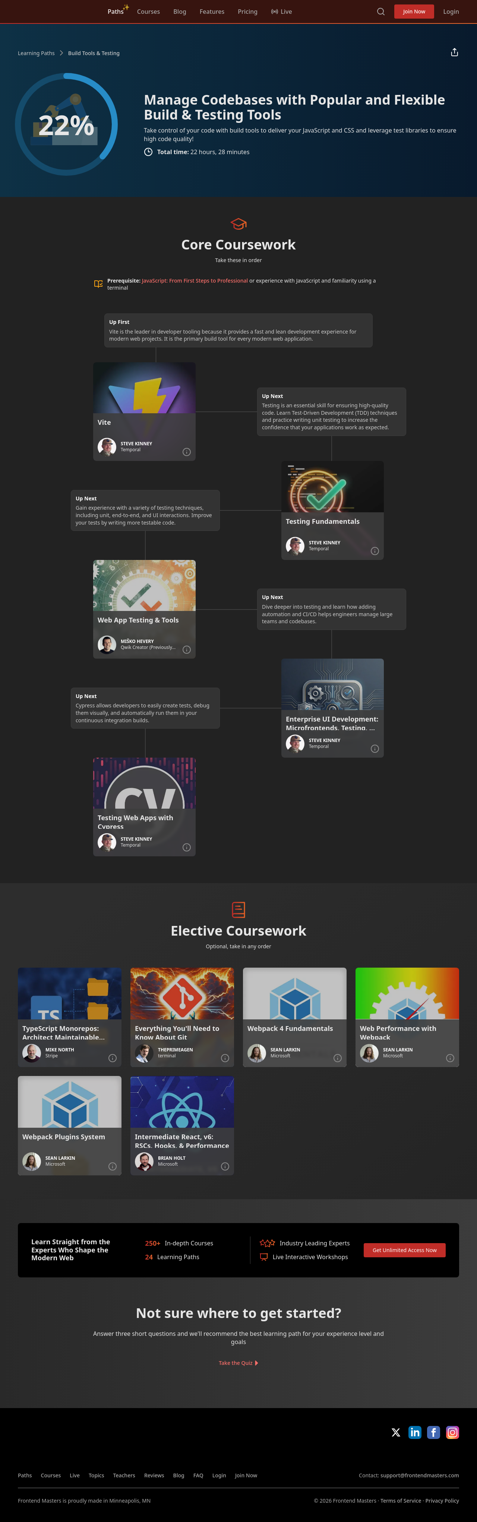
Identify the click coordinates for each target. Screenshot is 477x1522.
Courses (148, 11)
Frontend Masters (56, 10)
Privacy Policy (442, 1500)
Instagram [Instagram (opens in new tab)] (452, 1432)
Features (212, 11)
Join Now (414, 11)
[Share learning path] (454, 53)
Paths (116, 11)
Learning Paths (36, 53)
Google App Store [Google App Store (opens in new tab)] (434, 1455)
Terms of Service (400, 1500)
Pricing (248, 11)
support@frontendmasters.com (419, 1475)
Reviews (154, 1475)
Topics (96, 1475)
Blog (179, 11)
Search (380, 11)
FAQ (198, 1475)
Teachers (124, 1475)
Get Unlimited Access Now (405, 1250)
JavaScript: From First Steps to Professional (195, 280)
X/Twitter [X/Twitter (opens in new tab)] (395, 1432)
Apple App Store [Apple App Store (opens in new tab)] (380, 1455)
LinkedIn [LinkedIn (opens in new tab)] (414, 1432)
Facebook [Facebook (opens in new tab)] (433, 1432)
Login (451, 11)
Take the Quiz (235, 1362)
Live (75, 1475)
